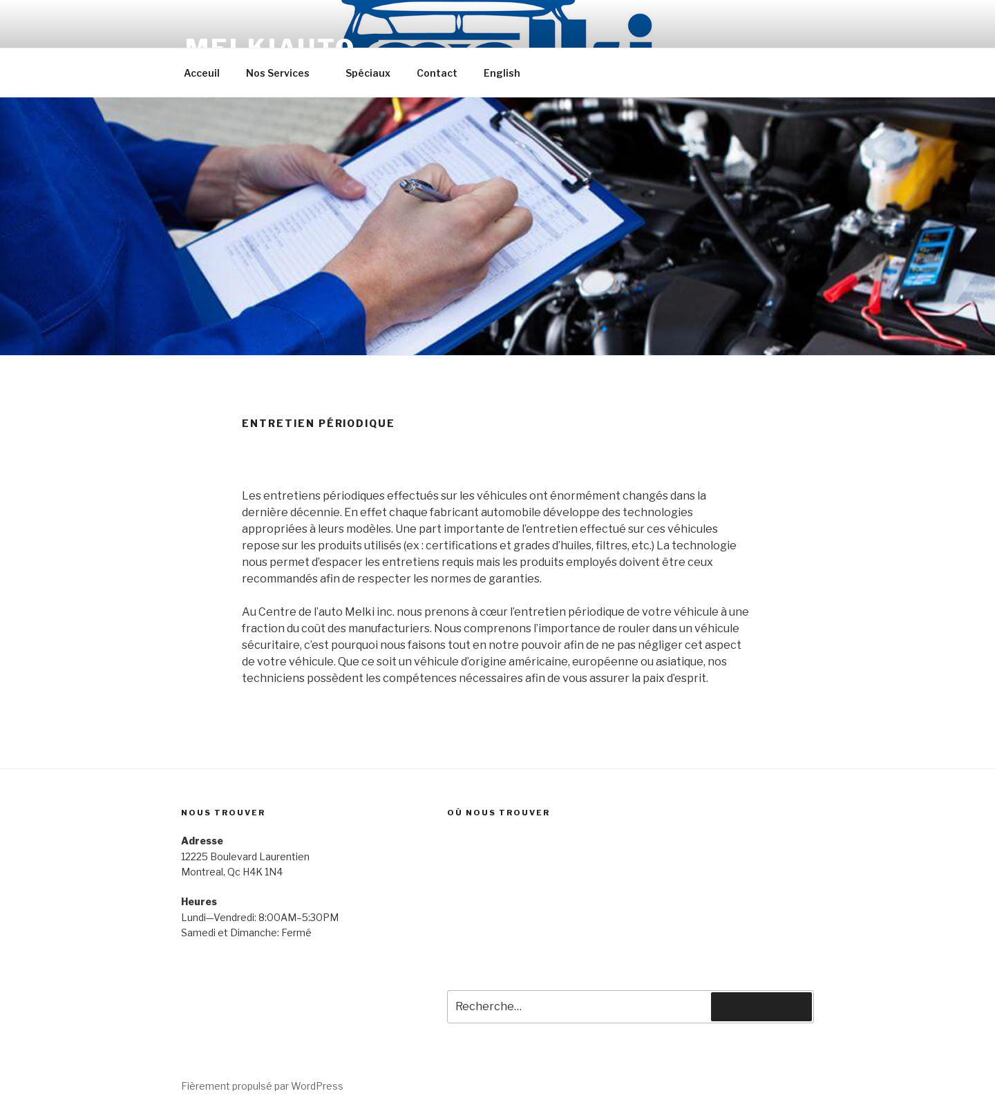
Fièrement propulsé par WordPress (262, 1086)
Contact (437, 73)
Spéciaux (367, 73)
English (502, 73)
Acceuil (202, 73)
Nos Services (284, 73)
